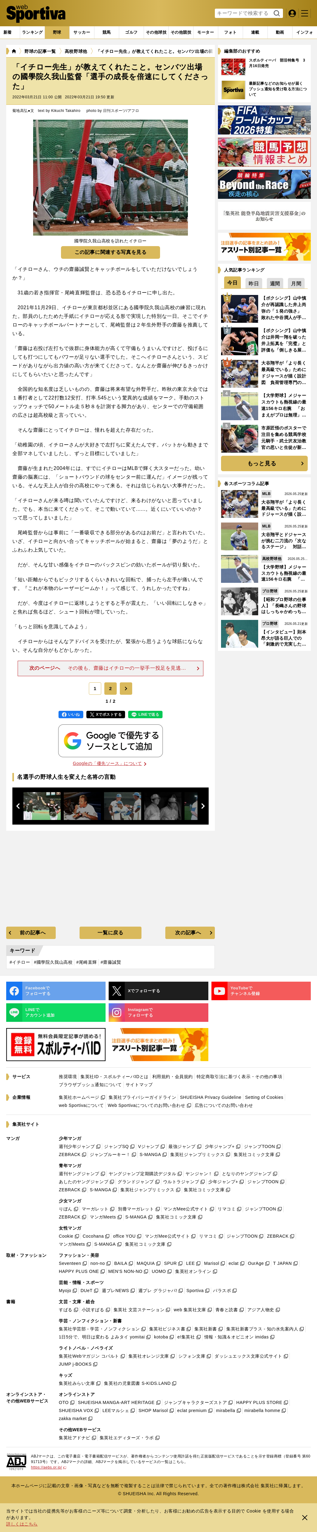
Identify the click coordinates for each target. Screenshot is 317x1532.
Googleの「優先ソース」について (109, 763)
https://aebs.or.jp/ (48, 1467)
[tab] (57, 32)
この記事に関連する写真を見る (111, 252)
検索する (276, 13)
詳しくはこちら (22, 1523)
